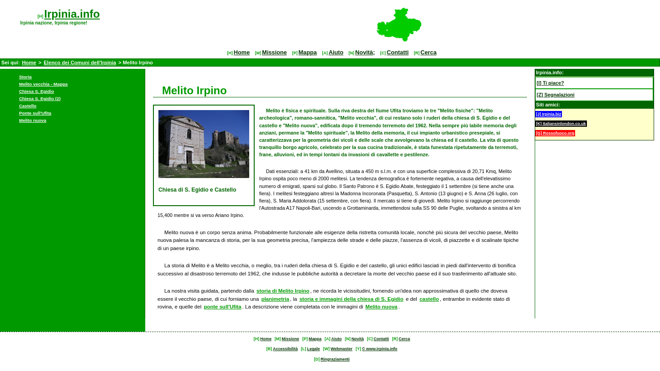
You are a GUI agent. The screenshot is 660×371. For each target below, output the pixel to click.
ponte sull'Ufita (222, 306)
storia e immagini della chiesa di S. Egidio (352, 299)
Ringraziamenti (335, 359)
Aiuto (336, 52)
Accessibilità (285, 349)
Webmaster (341, 349)
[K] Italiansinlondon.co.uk (561, 123)
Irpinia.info (72, 14)
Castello (27, 105)
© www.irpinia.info (379, 349)
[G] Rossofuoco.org (555, 133)
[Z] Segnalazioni (555, 94)
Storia (25, 76)
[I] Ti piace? (550, 83)
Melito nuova (32, 120)
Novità (357, 339)
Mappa (307, 52)
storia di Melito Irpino (282, 291)
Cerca (428, 52)
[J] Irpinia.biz (548, 114)
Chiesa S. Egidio (36, 91)
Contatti (398, 52)
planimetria (275, 299)
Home (242, 52)
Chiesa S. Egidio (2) (40, 98)
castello (429, 299)
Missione (274, 52)
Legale (313, 349)
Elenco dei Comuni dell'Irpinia (80, 62)
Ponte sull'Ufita (35, 113)
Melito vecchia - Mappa (43, 84)
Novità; (365, 52)
